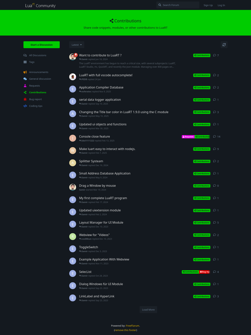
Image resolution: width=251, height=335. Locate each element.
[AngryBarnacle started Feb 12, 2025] (72, 113)
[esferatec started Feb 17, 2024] (72, 199)
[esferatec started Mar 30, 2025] (72, 125)
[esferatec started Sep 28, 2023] (72, 273)
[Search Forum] (177, 5)
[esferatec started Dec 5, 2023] (72, 248)
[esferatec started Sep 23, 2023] (72, 285)
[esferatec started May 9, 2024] (72, 175)
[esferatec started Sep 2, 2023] (72, 297)
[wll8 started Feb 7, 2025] (72, 150)
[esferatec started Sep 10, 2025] (72, 101)
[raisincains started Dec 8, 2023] (72, 236)
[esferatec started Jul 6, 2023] (72, 224)
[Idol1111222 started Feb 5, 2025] (72, 138)
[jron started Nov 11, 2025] (72, 76)
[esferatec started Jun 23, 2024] (72, 89)
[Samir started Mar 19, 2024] (72, 187)
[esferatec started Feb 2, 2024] (72, 211)
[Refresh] (224, 44)
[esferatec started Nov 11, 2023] (72, 261)
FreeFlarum (132, 325)
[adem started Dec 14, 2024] (72, 162)
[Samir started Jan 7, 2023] (72, 57)
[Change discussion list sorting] (76, 44)
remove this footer (125, 330)
